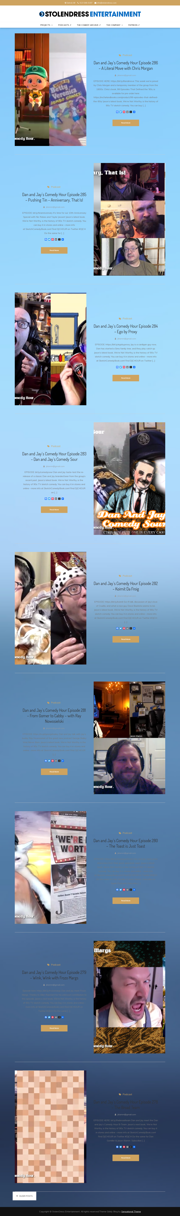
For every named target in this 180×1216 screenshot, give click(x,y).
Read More (125, 123)
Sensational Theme (131, 1211)
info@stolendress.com (105, 3)
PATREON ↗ (134, 25)
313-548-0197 (84, 3)
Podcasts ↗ (64, 25)
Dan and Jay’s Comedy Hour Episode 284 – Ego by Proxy (126, 328)
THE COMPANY (113, 25)
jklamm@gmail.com (127, 75)
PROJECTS (45, 25)
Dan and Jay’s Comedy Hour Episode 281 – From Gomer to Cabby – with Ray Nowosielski (54, 715)
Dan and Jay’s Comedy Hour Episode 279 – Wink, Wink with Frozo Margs (54, 975)
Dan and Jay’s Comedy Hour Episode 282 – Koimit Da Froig (126, 586)
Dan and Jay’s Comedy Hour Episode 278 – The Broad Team (126, 1104)
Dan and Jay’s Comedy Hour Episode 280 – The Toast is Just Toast (126, 843)
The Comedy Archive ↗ (89, 25)
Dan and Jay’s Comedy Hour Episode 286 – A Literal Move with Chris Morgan (126, 65)
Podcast (127, 55)
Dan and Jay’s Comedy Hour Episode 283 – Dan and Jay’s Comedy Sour (54, 456)
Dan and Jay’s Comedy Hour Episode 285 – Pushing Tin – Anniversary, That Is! (54, 197)
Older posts (26, 1196)
